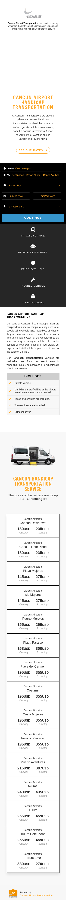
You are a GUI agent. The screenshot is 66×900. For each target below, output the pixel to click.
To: (7, 175)
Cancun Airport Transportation (23, 23)
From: (9, 168)
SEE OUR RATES (32, 150)
